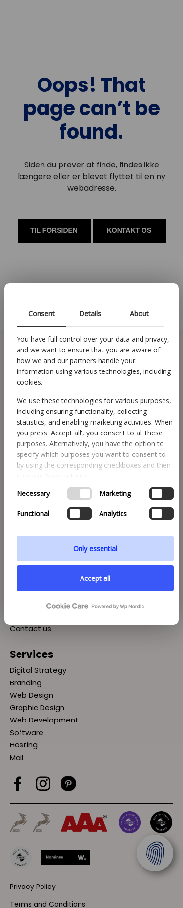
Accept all (95, 578)
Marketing (115, 493)
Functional (33, 513)
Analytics (113, 513)
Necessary (33, 493)
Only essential (95, 548)
